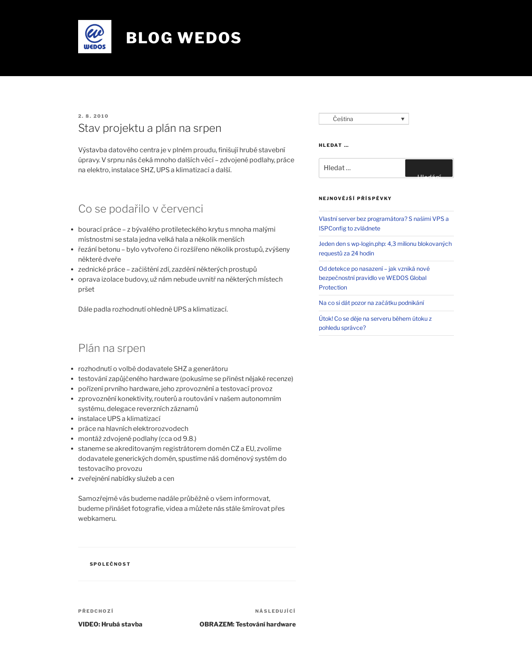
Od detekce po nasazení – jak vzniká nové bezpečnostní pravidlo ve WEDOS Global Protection (374, 278)
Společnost (110, 564)
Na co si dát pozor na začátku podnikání (371, 302)
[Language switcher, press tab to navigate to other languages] (364, 118)
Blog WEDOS (184, 38)
